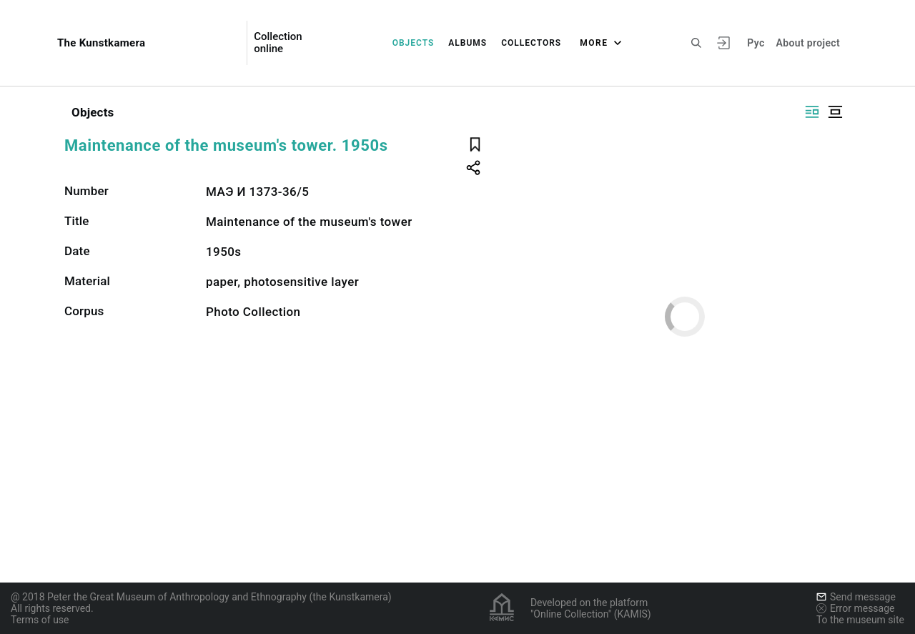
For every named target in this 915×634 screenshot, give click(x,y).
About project (808, 43)
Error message (855, 608)
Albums (467, 43)
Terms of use (40, 619)
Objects (413, 43)
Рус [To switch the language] (755, 43)
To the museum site (860, 619)
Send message (856, 597)
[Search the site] (696, 43)
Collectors (531, 43)
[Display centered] (835, 112)
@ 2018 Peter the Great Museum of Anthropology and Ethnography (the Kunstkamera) (201, 597)
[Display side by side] (812, 112)
